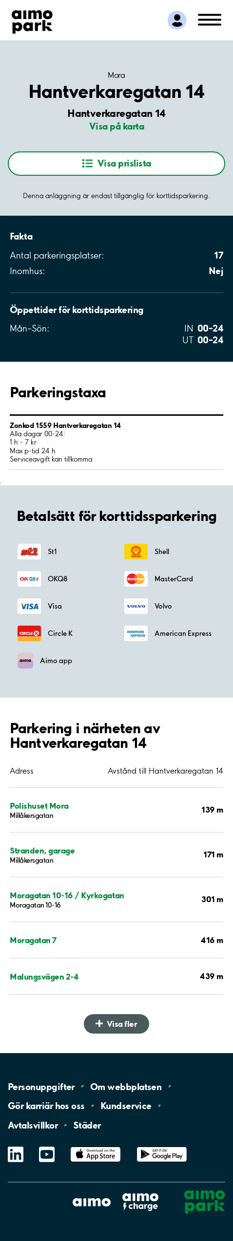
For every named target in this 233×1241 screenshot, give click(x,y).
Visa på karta (116, 126)
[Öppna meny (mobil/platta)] (209, 19)
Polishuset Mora (39, 805)
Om (125, 1086)
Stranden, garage (42, 850)
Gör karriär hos (46, 1105)
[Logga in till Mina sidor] (177, 20)
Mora (116, 75)
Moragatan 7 (33, 940)
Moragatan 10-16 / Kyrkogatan (67, 895)
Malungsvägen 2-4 (44, 976)
